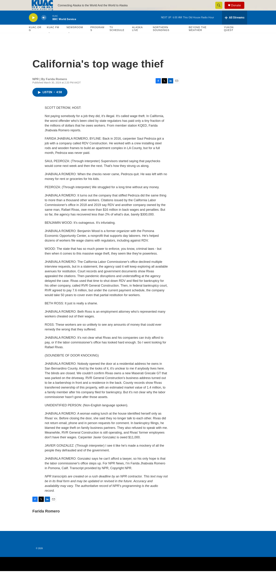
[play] (33, 26)
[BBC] (177, 572)
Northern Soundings (161, 36)
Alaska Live (137, 36)
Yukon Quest (229, 36)
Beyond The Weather (197, 36)
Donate (238, 9)
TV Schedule (116, 36)
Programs (97, 36)
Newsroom (75, 35)
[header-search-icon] (220, 9)
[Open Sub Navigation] (49, 40)
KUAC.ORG (35, 36)
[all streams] (234, 25)
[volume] (44, 26)
